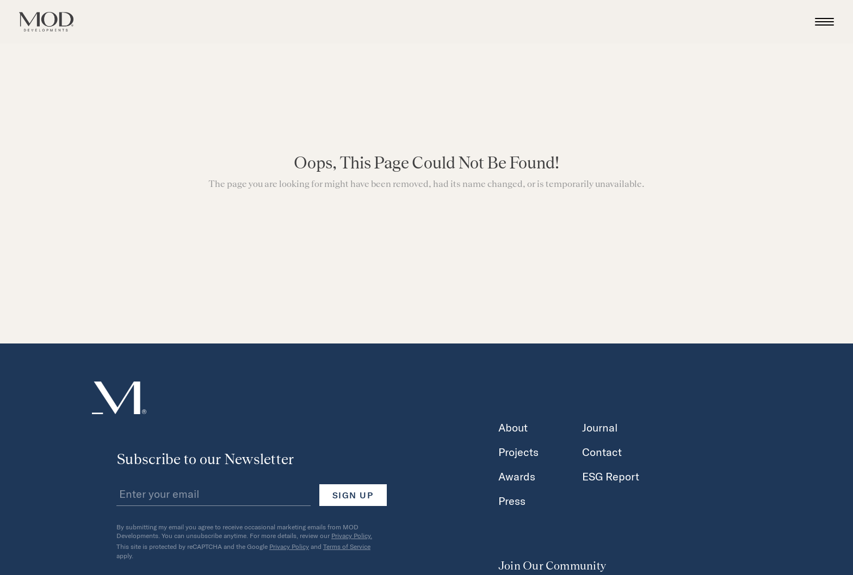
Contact (602, 451)
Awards (516, 476)
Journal (600, 427)
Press (512, 500)
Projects (518, 451)
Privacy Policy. (351, 535)
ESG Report (610, 476)
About (513, 427)
